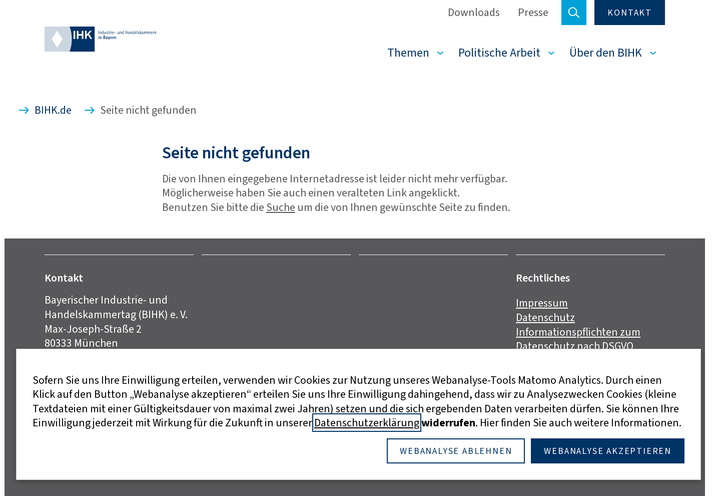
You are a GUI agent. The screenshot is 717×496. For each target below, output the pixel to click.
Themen (408, 53)
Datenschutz (545, 317)
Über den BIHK (605, 53)
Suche (280, 207)
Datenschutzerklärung (366, 422)
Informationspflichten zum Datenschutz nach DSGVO (578, 339)
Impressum (542, 303)
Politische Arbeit (499, 53)
